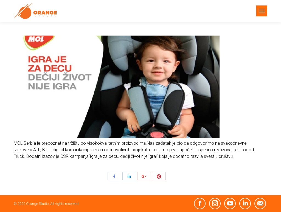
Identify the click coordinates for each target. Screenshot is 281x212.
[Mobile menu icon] (261, 10)
